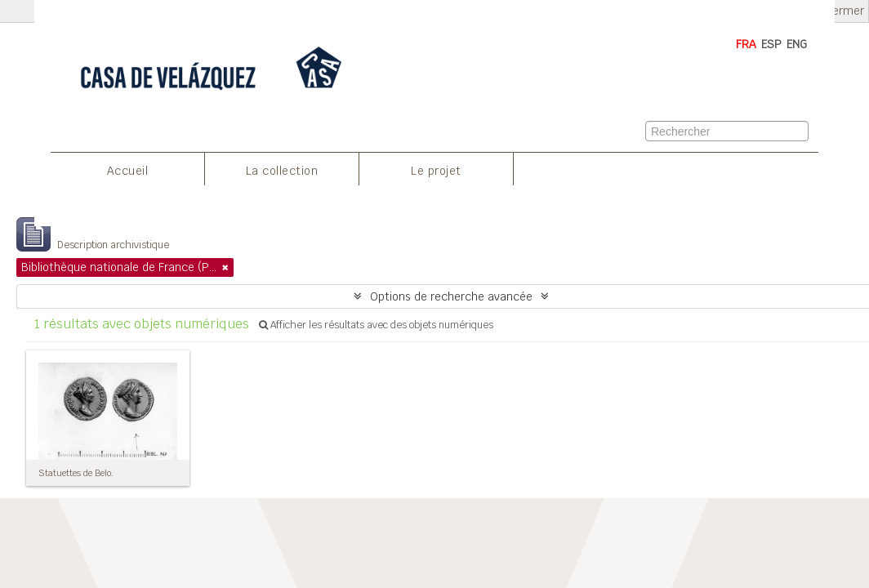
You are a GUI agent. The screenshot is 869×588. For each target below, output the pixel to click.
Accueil (128, 170)
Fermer (845, 11)
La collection (282, 170)
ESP (771, 44)
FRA (746, 44)
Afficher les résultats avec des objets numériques (376, 325)
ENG (797, 44)
